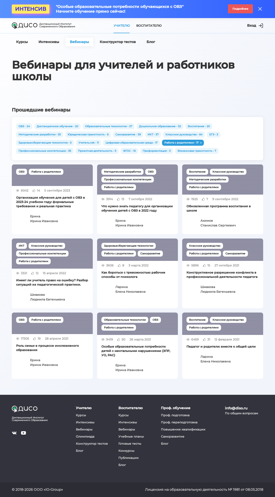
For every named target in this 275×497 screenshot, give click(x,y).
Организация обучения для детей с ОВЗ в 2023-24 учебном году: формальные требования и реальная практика (50, 202)
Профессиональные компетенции (127, 179)
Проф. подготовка (175, 415)
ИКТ (21, 245)
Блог (79, 451)
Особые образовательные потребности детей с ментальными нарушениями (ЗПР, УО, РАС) (135, 351)
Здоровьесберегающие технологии (128, 245)
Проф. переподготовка (179, 422)
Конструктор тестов (92, 444)
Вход (255, 25)
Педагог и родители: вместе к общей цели (221, 346)
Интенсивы (85, 422)
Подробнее (240, 8)
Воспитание (197, 171)
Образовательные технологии (125, 319)
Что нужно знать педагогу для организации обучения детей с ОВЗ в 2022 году (137, 208)
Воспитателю (149, 26)
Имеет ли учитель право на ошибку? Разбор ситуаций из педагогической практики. (52, 282)
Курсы (81, 415)
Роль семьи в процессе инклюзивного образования (47, 348)
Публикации (128, 458)
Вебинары (84, 429)
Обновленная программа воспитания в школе (218, 208)
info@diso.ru (236, 408)
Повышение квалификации (183, 429)
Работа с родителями (46, 171)
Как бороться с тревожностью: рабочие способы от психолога (133, 275)
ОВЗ (21, 171)
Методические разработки (122, 171)
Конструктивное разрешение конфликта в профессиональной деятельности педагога (221, 275)
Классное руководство (228, 171)
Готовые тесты (129, 444)
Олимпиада (85, 436)
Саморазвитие (150, 253)
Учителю (122, 26)
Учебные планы (131, 436)
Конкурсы (126, 451)
